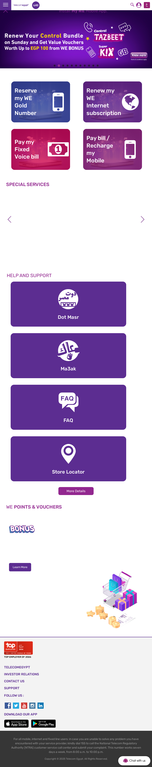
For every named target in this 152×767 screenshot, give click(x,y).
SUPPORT (11, 688)
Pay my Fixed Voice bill (27, 149)
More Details (76, 491)
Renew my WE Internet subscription (100, 101)
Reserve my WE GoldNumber (26, 101)
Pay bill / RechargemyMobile (99, 149)
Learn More (20, 567)
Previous (9, 219)
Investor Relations (21, 674)
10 (93, 65)
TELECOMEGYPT (17, 667)
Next (142, 219)
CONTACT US (14, 681)
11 (97, 65)
